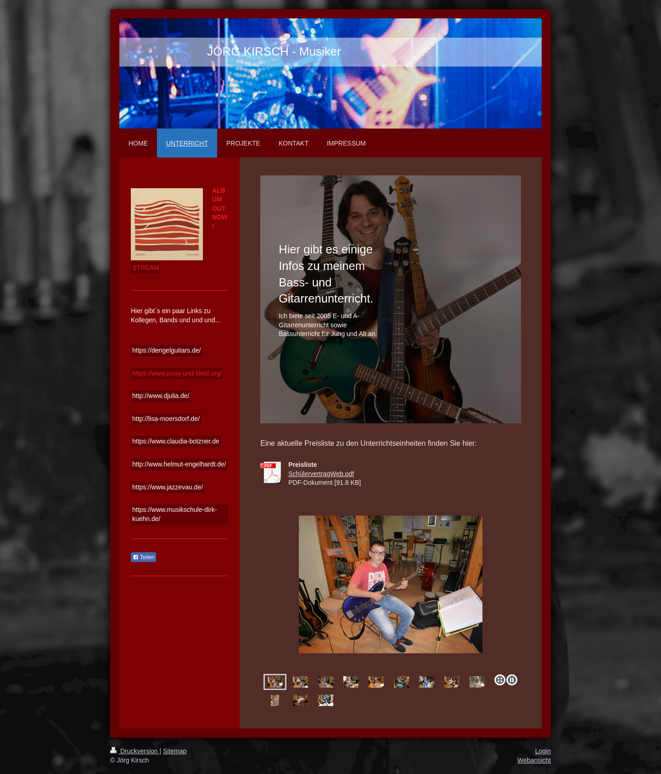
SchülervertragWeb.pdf (321, 473)
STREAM (145, 267)
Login (543, 751)
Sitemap (174, 751)
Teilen (143, 557)
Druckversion (134, 751)
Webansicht (534, 760)
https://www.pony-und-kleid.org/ (177, 373)
